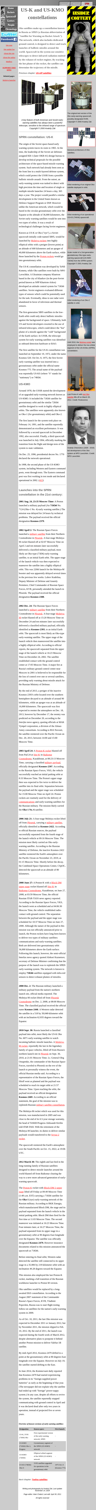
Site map (9, 45)
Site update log (9, 49)
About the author (9, 57)
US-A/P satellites (43, 73)
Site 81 (37, 754)
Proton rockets (47, 256)
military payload (52, 762)
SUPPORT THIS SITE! (9, 69)
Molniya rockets (39, 240)
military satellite (37, 534)
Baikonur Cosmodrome (30, 890)
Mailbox (9, 61)
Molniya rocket (85, 342)
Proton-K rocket (43, 750)
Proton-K (27, 1187)
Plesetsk (38, 538)
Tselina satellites (40, 1479)
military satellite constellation (50, 1105)
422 (41, 480)
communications (27, 802)
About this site (9, 53)
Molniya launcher (9, 80)
